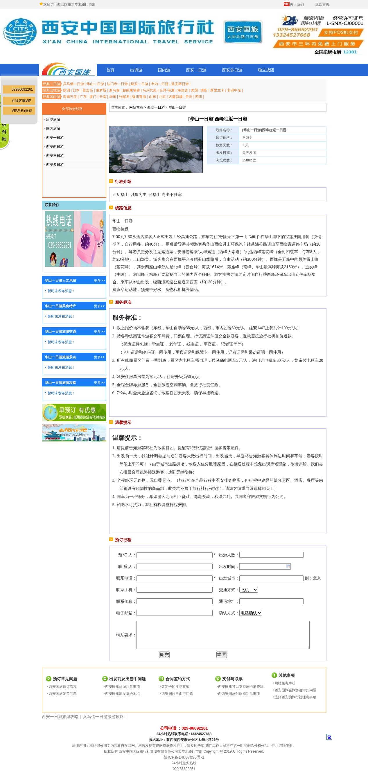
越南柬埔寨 (131, 90)
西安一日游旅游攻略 (60, 717)
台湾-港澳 (167, 90)
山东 (152, 97)
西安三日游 (55, 156)
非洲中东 (234, 90)
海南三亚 (70, 97)
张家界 (124, 97)
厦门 (92, 97)
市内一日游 (159, 84)
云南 (102, 97)
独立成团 (266, 70)
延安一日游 (139, 84)
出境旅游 (53, 120)
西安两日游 (55, 147)
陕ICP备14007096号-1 (184, 757)
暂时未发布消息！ (62, 291)
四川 (198, 97)
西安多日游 (232, 70)
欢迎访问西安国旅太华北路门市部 (69, 4)
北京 (162, 97)
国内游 (164, 70)
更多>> (99, 280)
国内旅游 (53, 129)
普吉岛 (87, 90)
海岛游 (182, 90)
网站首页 (136, 107)
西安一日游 (196, 70)
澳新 (203, 90)
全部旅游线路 (72, 109)
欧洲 (66, 90)
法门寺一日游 (117, 84)
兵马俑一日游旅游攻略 (103, 717)
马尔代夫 (150, 90)
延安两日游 (180, 84)
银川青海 (139, 97)
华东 (112, 97)
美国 (194, 90)
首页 (110, 70)
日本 (76, 90)
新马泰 (114, 90)
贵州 (188, 97)
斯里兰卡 (217, 90)
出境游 (136, 70)
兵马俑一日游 (73, 84)
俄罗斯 (101, 90)
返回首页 (322, 4)
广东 (83, 97)
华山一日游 (95, 84)
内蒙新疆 (176, 97)
